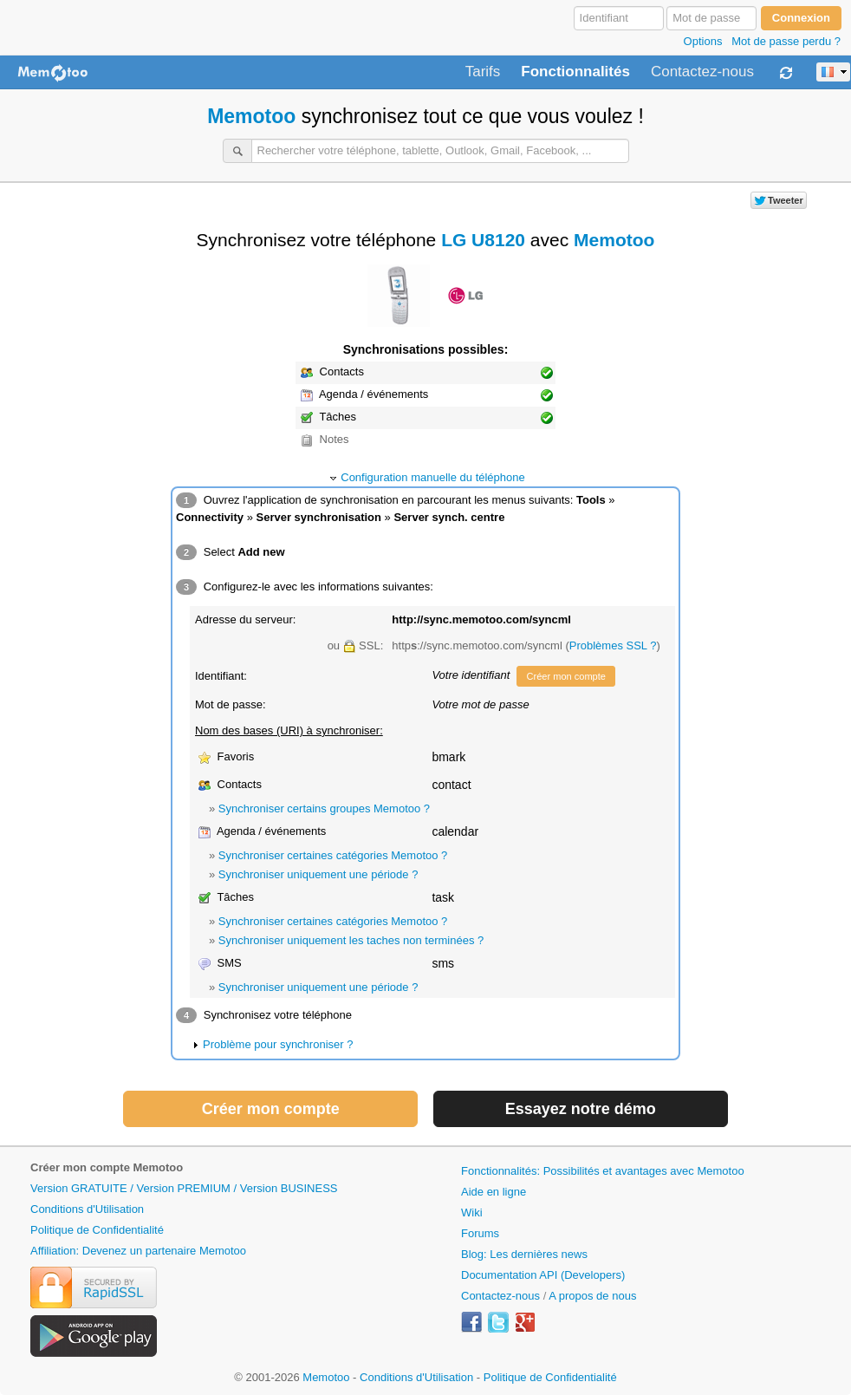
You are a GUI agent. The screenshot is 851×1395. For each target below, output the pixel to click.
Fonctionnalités (575, 72)
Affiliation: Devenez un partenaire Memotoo (138, 1250)
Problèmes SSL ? (613, 645)
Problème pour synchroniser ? (278, 1044)
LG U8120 (483, 240)
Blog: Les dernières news (524, 1254)
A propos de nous (592, 1295)
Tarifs (483, 72)
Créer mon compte (565, 676)
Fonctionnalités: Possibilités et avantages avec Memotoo (602, 1170)
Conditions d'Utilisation (87, 1209)
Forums (480, 1233)
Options (703, 41)
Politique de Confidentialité (97, 1229)
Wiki (472, 1212)
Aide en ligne (493, 1191)
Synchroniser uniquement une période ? (318, 874)
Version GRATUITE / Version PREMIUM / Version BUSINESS (183, 1188)
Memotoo (251, 116)
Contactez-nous (702, 72)
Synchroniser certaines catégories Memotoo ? (332, 855)
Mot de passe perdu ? (786, 41)
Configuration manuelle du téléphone (433, 477)
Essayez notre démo (580, 1109)
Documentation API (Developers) (543, 1274)
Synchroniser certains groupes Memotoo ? (324, 808)
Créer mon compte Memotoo (106, 1167)
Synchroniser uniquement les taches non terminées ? (351, 940)
